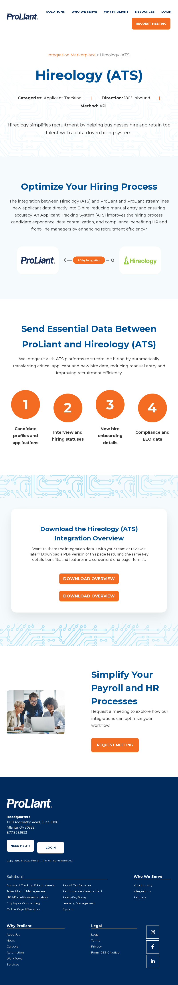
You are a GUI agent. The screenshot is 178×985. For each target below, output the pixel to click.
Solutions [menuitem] (55, 11)
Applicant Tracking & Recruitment (31, 885)
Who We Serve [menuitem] (84, 11)
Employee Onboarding (23, 903)
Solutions (15, 877)
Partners (140, 897)
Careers (12, 946)
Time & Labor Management (26, 891)
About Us (13, 934)
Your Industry (143, 885)
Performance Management (82, 891)
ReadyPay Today (75, 897)
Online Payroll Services (23, 909)
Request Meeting (151, 23)
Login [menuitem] (166, 11)
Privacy (96, 946)
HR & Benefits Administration (27, 897)
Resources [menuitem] (145, 11)
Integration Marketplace (71, 55)
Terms (95, 940)
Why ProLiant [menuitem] (116, 11)
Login (51, 847)
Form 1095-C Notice (105, 952)
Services (13, 964)
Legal (95, 934)
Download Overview (89, 578)
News (11, 940)
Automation (15, 952)
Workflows (14, 958)
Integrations (142, 891)
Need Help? (20, 845)
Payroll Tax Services (77, 885)
